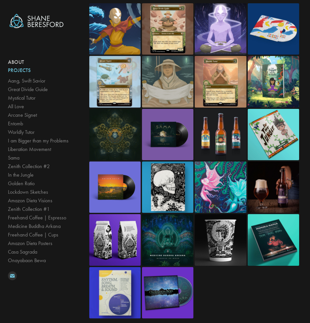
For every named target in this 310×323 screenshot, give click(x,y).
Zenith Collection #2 (29, 166)
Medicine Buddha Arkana (34, 226)
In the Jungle (21, 175)
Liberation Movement (29, 149)
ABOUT (16, 62)
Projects (19, 70)
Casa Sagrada (22, 252)
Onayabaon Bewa (27, 260)
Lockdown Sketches (28, 192)
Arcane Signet (22, 115)
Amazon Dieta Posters (30, 243)
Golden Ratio (21, 183)
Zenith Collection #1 (29, 209)
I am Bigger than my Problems (38, 140)
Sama (13, 158)
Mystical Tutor (22, 98)
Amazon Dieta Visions (30, 200)
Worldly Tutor (21, 132)
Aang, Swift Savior (26, 81)
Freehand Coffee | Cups (33, 235)
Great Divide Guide (28, 89)
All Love (16, 106)
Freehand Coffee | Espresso (37, 217)
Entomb (15, 123)
